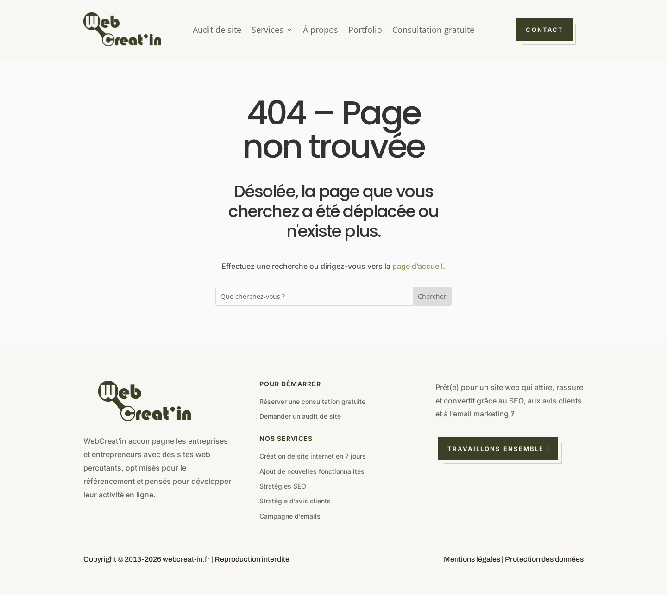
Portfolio (365, 30)
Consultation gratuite (433, 30)
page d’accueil (417, 266)
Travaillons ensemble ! (498, 448)
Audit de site (217, 30)
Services (267, 30)
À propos (320, 30)
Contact (544, 29)
